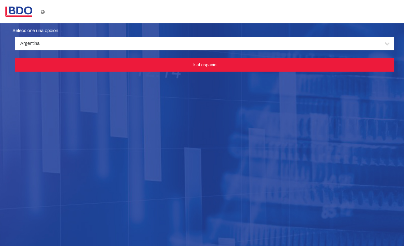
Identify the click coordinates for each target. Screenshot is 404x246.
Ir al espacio (204, 64)
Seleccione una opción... (37, 30)
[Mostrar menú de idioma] (43, 12)
